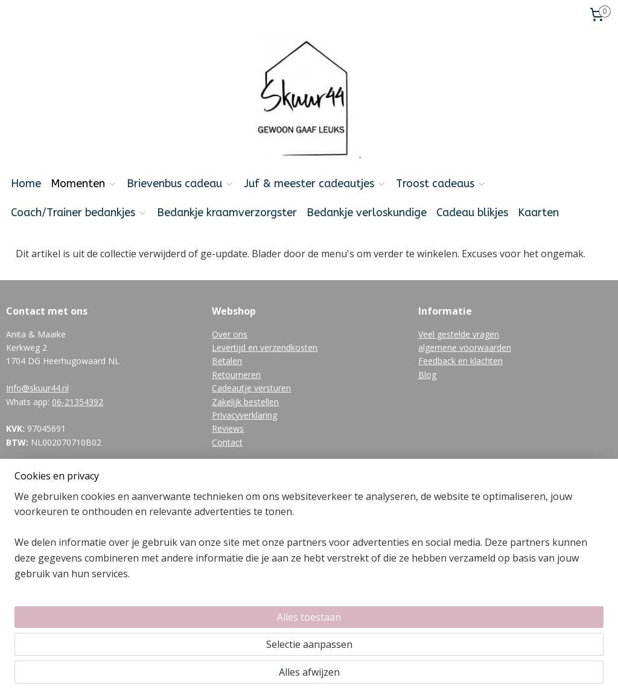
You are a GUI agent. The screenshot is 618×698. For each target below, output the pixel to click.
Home (26, 183)
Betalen (227, 361)
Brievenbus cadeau (180, 183)
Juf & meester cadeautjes (315, 183)
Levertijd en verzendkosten (264, 347)
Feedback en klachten (460, 361)
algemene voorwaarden (464, 347)
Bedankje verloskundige (367, 212)
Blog (427, 374)
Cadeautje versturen (251, 388)
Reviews (228, 428)
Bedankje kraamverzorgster (227, 212)
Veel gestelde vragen (458, 334)
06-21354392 (77, 402)
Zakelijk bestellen (245, 402)
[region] (229, 644)
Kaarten (538, 212)
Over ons (229, 334)
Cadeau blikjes (472, 212)
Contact (227, 442)
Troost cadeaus (441, 183)
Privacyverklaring (244, 415)
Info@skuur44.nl (37, 388)
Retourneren (236, 374)
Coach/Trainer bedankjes (79, 212)
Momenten (84, 183)
